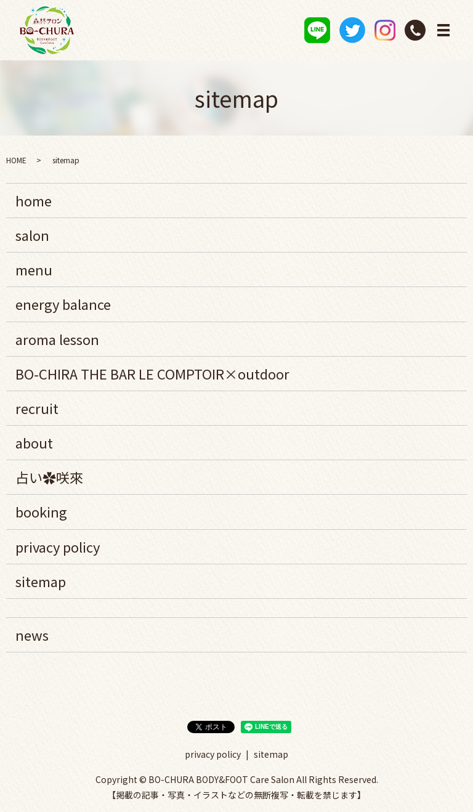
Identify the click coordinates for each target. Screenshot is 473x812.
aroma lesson (57, 339)
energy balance (63, 304)
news (32, 634)
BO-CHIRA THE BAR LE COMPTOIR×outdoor (152, 373)
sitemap (40, 581)
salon (32, 235)
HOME (16, 160)
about (34, 442)
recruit (37, 408)
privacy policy (57, 546)
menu (33, 269)
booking (41, 512)
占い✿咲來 (49, 477)
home (33, 200)
